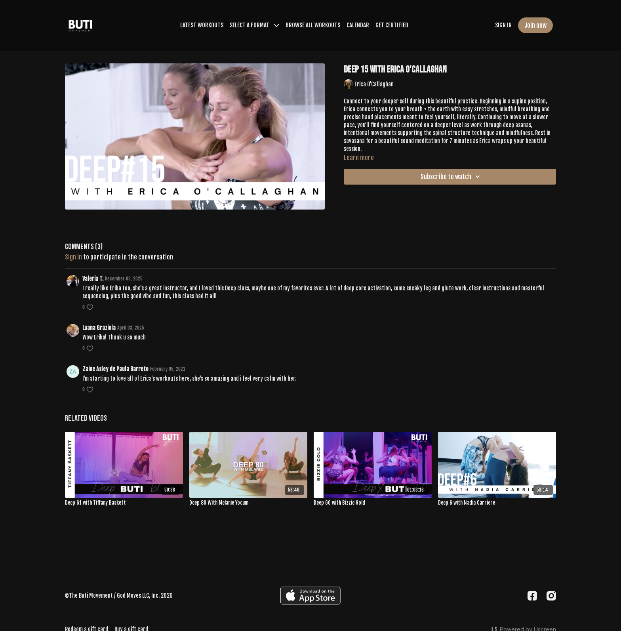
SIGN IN (503, 25)
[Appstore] (310, 595)
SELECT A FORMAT (254, 25)
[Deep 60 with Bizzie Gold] (373, 503)
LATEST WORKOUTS (201, 25)
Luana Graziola (99, 327)
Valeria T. (92, 278)
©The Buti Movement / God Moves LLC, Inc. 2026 (119, 596)
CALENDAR (358, 25)
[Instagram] (551, 595)
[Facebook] (532, 595)
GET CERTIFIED (391, 25)
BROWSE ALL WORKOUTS (313, 25)
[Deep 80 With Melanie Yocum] (248, 503)
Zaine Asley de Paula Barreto (115, 369)
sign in (73, 257)
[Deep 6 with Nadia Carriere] (497, 503)
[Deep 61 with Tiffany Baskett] (124, 503)
